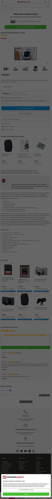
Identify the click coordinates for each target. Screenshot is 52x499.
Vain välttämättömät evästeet (26, 489)
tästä (42, 486)
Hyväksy (26, 494)
